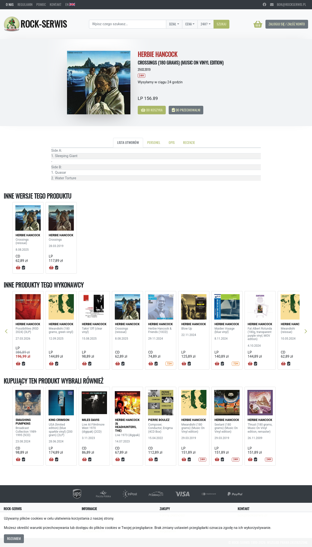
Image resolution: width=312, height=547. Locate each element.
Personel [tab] (153, 142)
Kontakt (55, 4)
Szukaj (221, 23)
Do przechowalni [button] (186, 109)
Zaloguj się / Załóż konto (287, 23)
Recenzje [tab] (189, 142)
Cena (188, 23)
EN (70, 4)
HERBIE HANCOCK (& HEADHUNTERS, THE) (127, 425)
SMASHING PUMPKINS (23, 421)
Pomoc (41, 4)
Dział (172, 23)
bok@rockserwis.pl (288, 4)
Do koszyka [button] (152, 109)
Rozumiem (14, 538)
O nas (10, 4)
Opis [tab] (172, 142)
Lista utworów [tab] (128, 142)
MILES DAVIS (90, 420)
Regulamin (25, 4)
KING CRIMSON (59, 420)
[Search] (127, 24)
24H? (204, 23)
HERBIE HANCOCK (28, 235)
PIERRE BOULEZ (158, 420)
